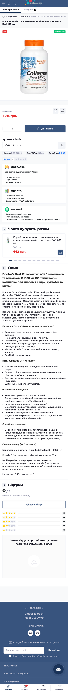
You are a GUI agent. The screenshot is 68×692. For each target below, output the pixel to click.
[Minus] (6, 129)
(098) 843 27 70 (34, 618)
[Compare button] (63, 111)
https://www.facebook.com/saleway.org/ (37, 633)
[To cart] (60, 252)
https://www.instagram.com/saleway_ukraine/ (30, 633)
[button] (10, 260)
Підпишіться (54, 650)
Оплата (16, 191)
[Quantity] (12, 129)
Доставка (18, 167)
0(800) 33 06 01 (34, 613)
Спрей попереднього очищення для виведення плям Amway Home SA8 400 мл (37, 240)
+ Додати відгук (33, 504)
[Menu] (3, 3)
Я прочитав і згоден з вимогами (36, 656)
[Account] (14, 3)
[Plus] (19, 129)
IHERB (23, 16)
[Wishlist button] (55, 111)
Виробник (12, 16)
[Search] (9, 3)
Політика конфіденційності (32, 656)
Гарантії (16, 209)
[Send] (62, 145)
